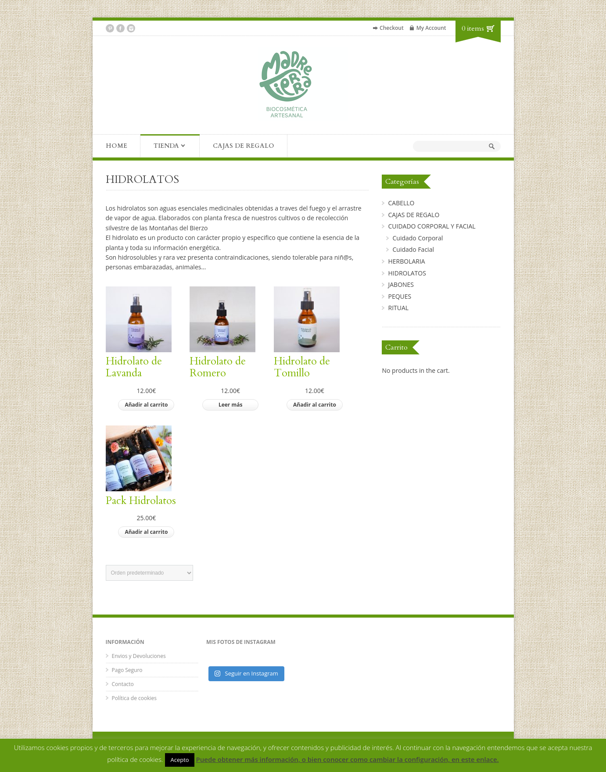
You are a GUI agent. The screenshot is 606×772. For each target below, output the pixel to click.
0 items (473, 28)
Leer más (231, 404)
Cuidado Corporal (417, 238)
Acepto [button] (179, 760)
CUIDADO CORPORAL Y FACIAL (431, 226)
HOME (116, 146)
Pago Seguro (127, 670)
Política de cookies (134, 698)
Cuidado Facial (413, 249)
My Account (431, 28)
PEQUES (399, 296)
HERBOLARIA (406, 261)
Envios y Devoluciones (139, 656)
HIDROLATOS (407, 273)
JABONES (401, 284)
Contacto (123, 684)
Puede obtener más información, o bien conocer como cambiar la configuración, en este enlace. (347, 759)
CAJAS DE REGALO (243, 146)
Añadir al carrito (146, 404)
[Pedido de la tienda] (149, 573)
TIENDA (163, 146)
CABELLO (401, 203)
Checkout (392, 28)
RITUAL (398, 308)
